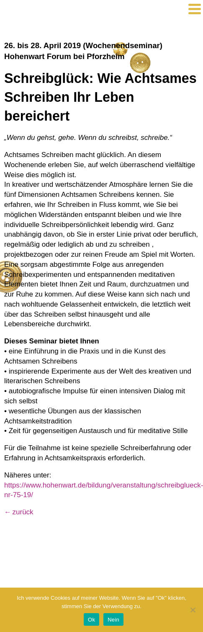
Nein (113, 620)
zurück (23, 512)
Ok (91, 620)
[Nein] (192, 610)
